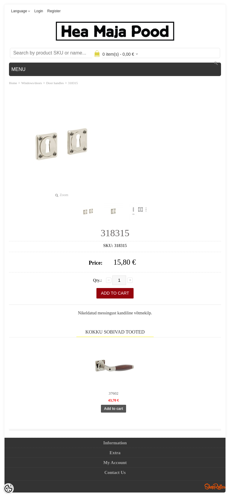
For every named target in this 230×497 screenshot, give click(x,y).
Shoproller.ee (215, 487)
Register (54, 11)
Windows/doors (31, 83)
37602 (114, 393)
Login (38, 11)
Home (13, 83)
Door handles (55, 83)
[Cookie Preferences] (8, 488)
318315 (73, 83)
